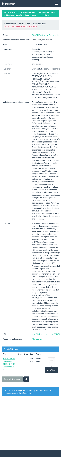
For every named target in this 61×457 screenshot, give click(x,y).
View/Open (51, 370)
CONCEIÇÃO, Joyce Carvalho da (45, 35)
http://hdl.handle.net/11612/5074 (46, 334)
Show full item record (12, 379)
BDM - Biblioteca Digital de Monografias (38, 12)
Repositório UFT (11, 12)
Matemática (44, 15)
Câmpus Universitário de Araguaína (21, 15)
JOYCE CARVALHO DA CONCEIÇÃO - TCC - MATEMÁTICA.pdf (9, 364)
